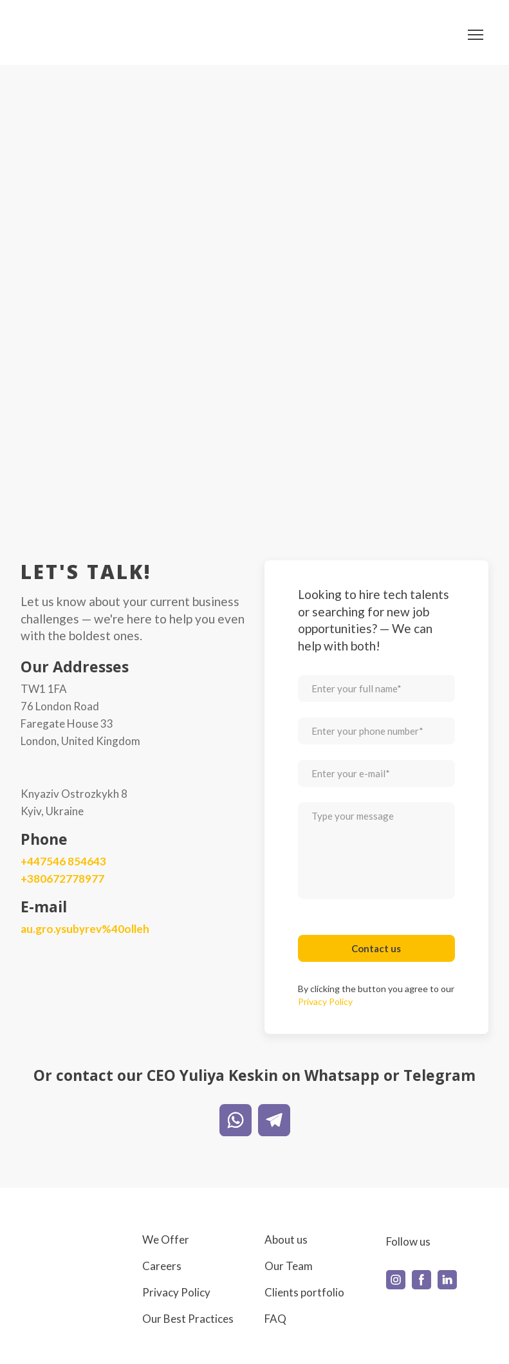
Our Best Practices (188, 1318)
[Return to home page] (60, 34)
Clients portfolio (304, 1292)
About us (286, 1239)
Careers (161, 1266)
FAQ (275, 1318)
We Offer (165, 1239)
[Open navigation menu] (475, 35)
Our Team (288, 1266)
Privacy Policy (176, 1292)
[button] (235, 1120)
